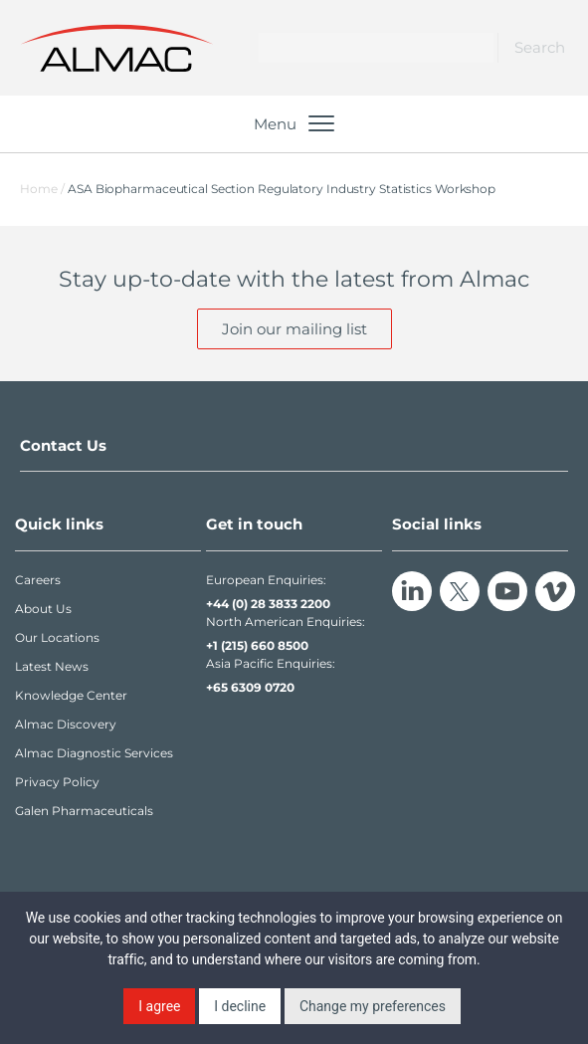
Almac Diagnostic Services (94, 752)
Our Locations (57, 637)
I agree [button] (159, 1006)
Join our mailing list (294, 328)
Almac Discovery (65, 724)
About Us (43, 608)
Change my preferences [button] (372, 1006)
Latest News (52, 666)
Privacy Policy (57, 781)
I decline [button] (240, 1006)
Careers (38, 579)
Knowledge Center (71, 695)
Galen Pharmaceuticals (84, 810)
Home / (42, 188)
